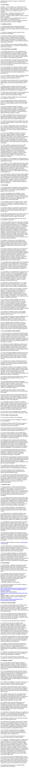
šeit (27, 658)
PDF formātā (5, 543)
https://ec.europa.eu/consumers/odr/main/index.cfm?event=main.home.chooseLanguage (12, 600)
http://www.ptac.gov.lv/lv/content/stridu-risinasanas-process (13, 588)
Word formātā (24, 542)
